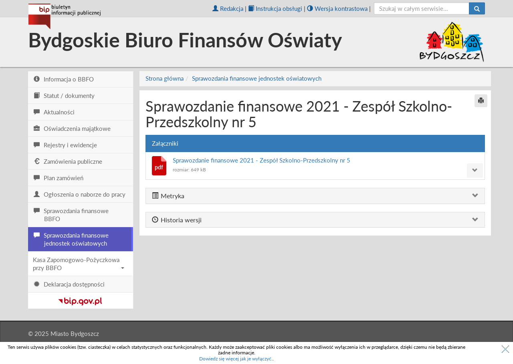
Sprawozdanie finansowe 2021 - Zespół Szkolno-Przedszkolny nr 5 (261, 160)
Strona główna (164, 78)
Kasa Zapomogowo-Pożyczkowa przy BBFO (78, 263)
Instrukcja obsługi (275, 8)
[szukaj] (422, 8)
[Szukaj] (477, 8)
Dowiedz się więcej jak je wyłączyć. (236, 359)
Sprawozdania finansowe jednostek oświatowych (256, 78)
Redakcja (227, 8)
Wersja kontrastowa (337, 8)
